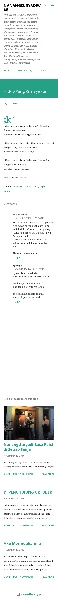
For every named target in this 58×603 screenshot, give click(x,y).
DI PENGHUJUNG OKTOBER (28, 492)
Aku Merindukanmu (22, 543)
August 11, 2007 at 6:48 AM (29, 268)
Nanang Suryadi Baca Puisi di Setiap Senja (28, 447)
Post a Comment (23, 473)
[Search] (45, 5)
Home (7, 70)
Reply (16, 258)
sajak (42, 186)
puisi (35, 186)
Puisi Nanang (25, 70)
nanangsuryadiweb (22, 7)
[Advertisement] (29, 368)
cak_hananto (20, 214)
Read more (48, 473)
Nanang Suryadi (22, 186)
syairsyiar (18, 265)
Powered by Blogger (29, 594)
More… (44, 70)
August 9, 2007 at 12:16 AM (29, 218)
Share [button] (7, 191)
